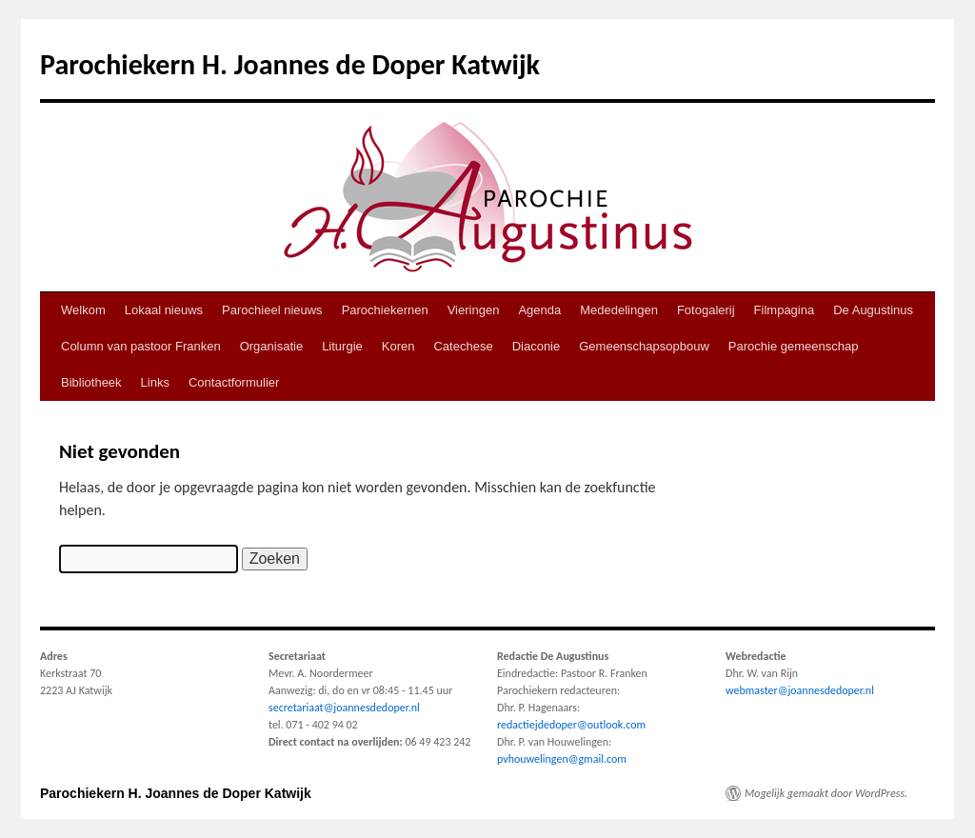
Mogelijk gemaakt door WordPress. (826, 793)
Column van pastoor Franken (141, 346)
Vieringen (474, 310)
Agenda (539, 310)
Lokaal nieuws (164, 310)
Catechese (462, 346)
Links (155, 382)
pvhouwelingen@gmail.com (562, 759)
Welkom (83, 310)
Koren (398, 346)
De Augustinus (873, 310)
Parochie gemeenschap (793, 346)
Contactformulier (234, 382)
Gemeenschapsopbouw (644, 346)
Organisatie (271, 346)
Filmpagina (784, 310)
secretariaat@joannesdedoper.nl (344, 707)
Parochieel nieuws (272, 310)
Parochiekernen (385, 310)
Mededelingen (619, 310)
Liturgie (342, 346)
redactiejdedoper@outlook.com (571, 724)
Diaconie (536, 346)
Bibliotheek (91, 382)
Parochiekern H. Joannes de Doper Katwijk (290, 64)
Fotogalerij (706, 310)
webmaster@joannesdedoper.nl (800, 690)
